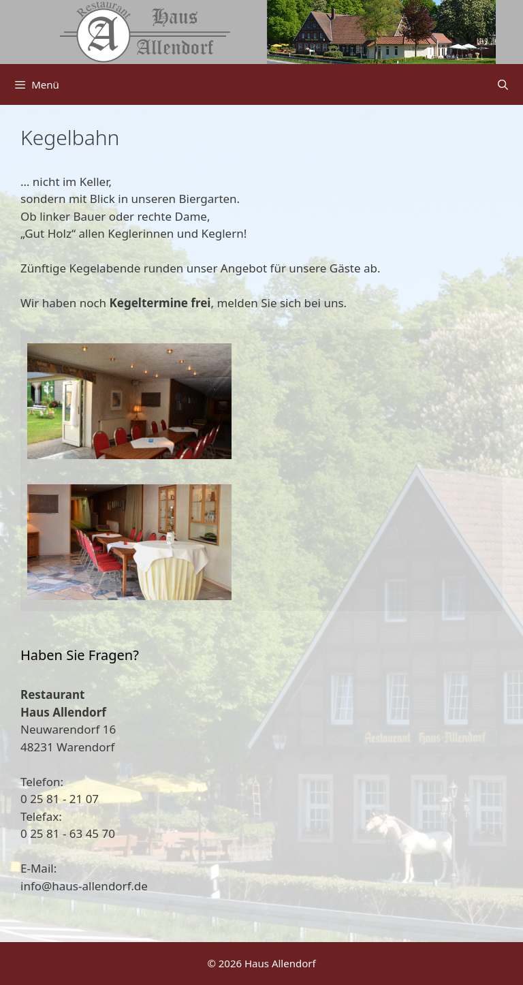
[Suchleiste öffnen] (503, 84)
